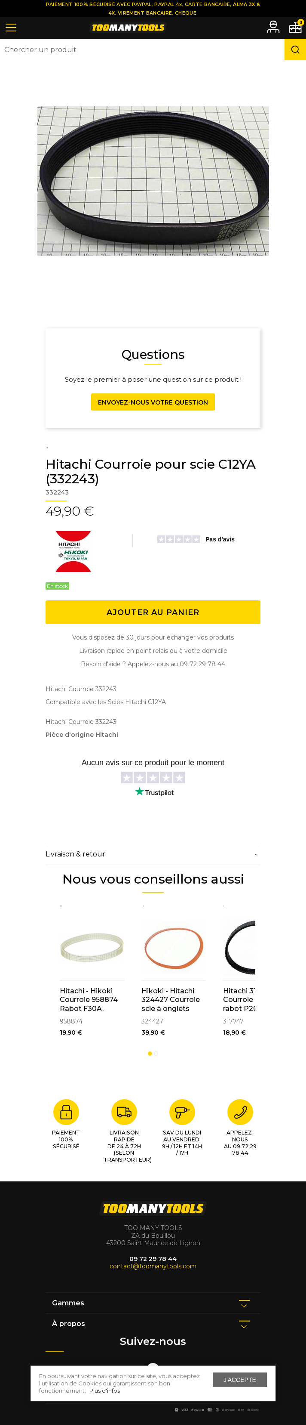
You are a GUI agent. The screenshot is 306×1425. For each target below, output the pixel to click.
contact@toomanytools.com (153, 1266)
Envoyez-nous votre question (153, 402)
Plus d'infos (104, 1390)
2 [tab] (156, 1053)
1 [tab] (150, 1053)
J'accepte (239, 1379)
